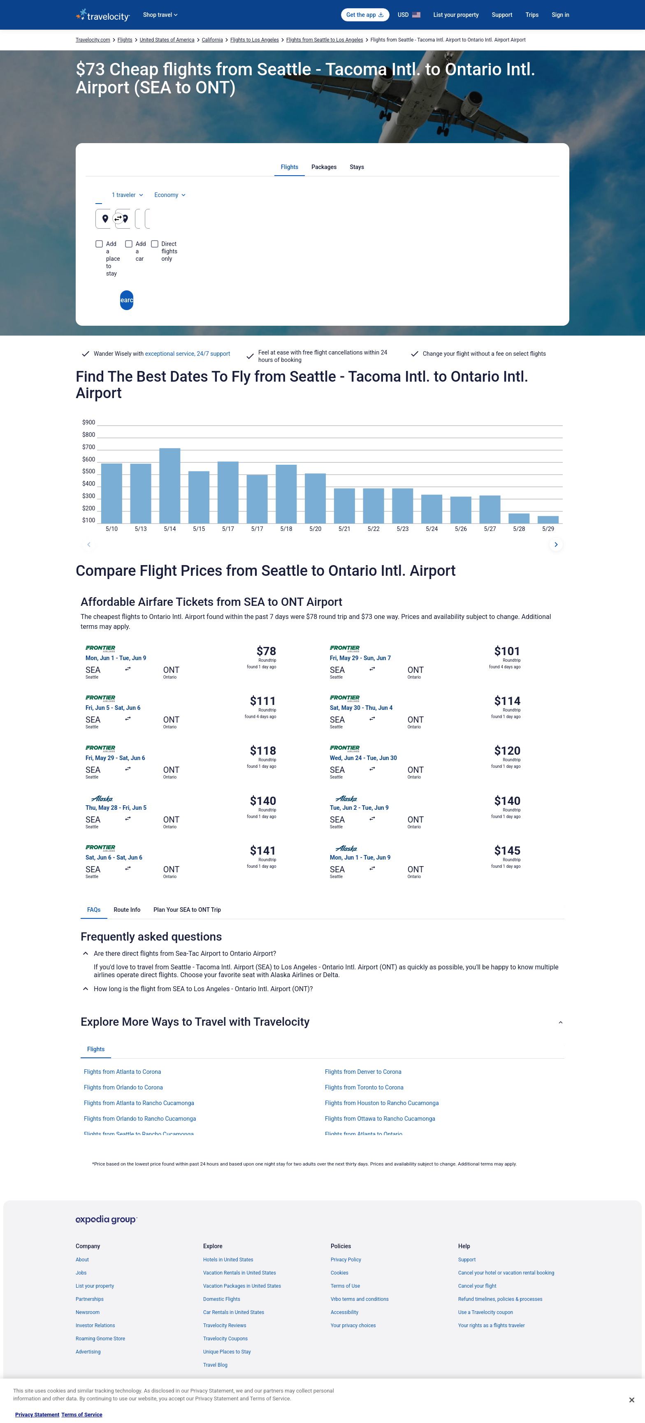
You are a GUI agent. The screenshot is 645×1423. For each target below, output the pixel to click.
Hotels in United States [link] (228, 1260)
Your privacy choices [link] (353, 1325)
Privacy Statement (37, 1414)
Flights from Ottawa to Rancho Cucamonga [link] (380, 1118)
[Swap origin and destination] (248, 218)
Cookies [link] (339, 1273)
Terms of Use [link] (345, 1286)
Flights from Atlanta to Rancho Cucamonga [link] (139, 1103)
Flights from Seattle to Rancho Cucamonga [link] (139, 1134)
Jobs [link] (81, 1273)
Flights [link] (125, 40)
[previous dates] (88, 544)
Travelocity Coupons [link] (225, 1339)
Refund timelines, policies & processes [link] (500, 1299)
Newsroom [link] (88, 1312)
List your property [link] (95, 1286)
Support (502, 15)
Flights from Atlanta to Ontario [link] (363, 1134)
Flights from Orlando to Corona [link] (123, 1087)
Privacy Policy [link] (346, 1260)
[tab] (289, 167)
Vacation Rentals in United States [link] (239, 1273)
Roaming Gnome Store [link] (100, 1339)
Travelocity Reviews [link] (224, 1325)
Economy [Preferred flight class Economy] (523, 195)
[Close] (632, 1400)
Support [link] (467, 1260)
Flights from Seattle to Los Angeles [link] (324, 40)
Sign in (560, 15)
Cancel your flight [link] (477, 1286)
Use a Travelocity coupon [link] (485, 1312)
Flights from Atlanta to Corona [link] (122, 1071)
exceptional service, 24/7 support (187, 353)
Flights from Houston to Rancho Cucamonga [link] (382, 1103)
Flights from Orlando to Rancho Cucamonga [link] (140, 1118)
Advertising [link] (88, 1352)
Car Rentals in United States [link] (233, 1312)
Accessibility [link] (344, 1312)
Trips (532, 15)
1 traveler (480, 195)
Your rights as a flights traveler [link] (491, 1325)
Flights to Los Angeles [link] (254, 40)
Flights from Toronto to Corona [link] (364, 1087)
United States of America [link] (167, 40)
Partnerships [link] (90, 1299)
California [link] (212, 40)
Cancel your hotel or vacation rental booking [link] (506, 1273)
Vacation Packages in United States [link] (242, 1286)
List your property (456, 15)
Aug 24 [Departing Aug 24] (430, 222)
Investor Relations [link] (95, 1325)
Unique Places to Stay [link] (227, 1352)
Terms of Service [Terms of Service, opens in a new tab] (81, 1414)
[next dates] (556, 544)
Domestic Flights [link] (221, 1299)
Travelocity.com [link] (93, 40)
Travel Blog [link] (215, 1365)
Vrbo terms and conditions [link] (360, 1299)
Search (322, 270)
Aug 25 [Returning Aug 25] (506, 222)
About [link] (82, 1260)
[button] (322, 1022)
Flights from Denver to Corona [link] (363, 1071)
